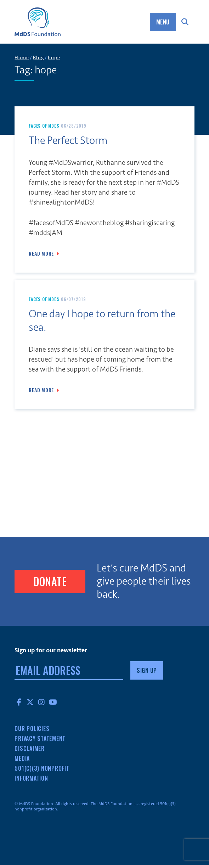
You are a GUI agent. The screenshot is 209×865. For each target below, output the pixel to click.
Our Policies (32, 728)
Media (22, 758)
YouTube (53, 702)
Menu (163, 22)
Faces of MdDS (44, 126)
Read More (41, 253)
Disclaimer (30, 748)
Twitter (30, 702)
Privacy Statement (40, 738)
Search (185, 22)
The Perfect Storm (68, 140)
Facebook (19, 702)
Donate (50, 581)
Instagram (41, 702)
